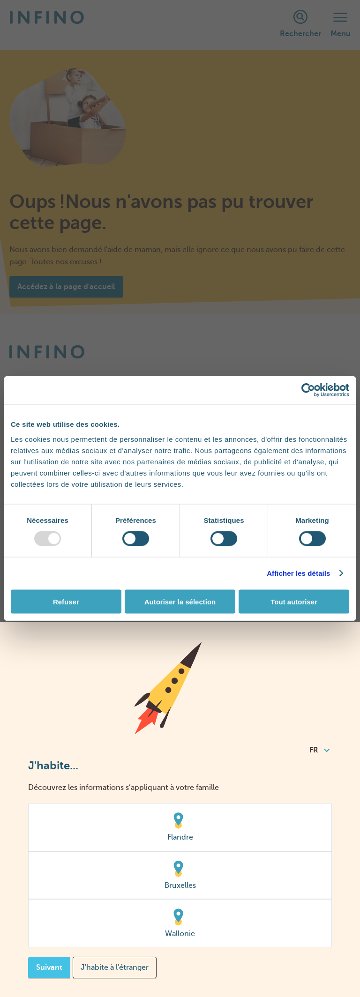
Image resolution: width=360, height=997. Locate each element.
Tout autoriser (293, 601)
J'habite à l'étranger (115, 967)
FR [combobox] (319, 750)
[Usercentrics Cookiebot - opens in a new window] (308, 390)
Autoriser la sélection (180, 601)
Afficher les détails (298, 573)
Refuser (66, 601)
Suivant (49, 967)
